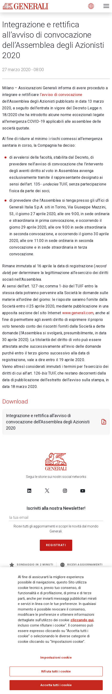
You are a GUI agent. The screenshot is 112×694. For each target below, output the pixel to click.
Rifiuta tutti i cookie (56, 671)
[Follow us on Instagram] (64, 490)
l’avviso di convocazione (61, 94)
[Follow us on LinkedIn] (29, 490)
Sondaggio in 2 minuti (31, 565)
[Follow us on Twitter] (47, 490)
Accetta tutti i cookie (56, 685)
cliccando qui (82, 620)
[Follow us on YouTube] (82, 490)
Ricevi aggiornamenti (81, 565)
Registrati (56, 545)
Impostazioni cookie (55, 657)
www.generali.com (78, 313)
